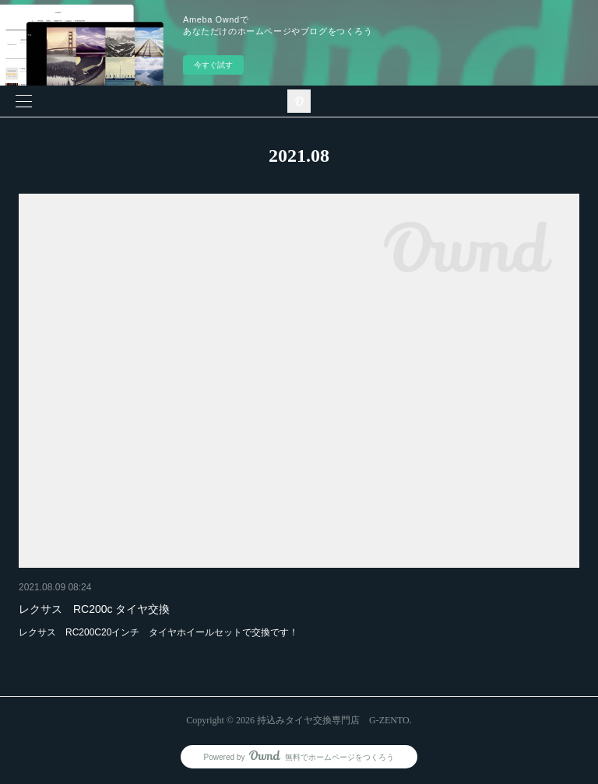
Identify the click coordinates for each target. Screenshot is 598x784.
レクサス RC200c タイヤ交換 (94, 609)
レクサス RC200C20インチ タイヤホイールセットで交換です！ (158, 632)
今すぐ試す (213, 65)
